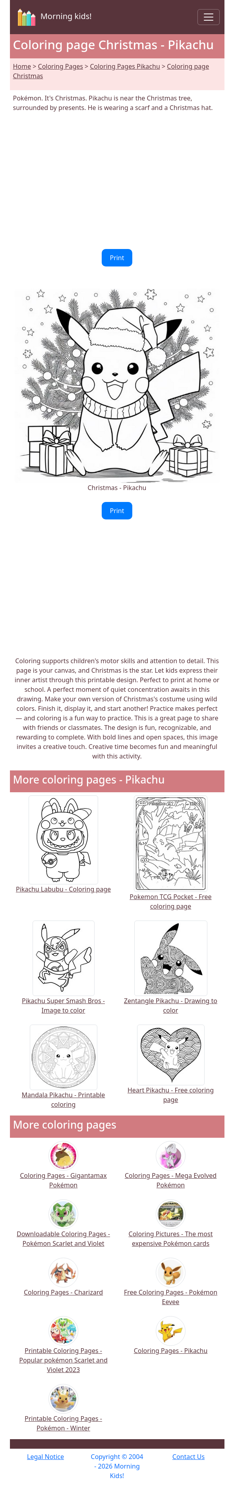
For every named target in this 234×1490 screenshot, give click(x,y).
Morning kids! (53, 17)
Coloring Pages (60, 66)
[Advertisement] (117, 180)
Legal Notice (45, 1456)
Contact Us (188, 1456)
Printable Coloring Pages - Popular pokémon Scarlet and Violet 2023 (63, 1350)
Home (22, 66)
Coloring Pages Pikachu (125, 66)
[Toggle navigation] (208, 17)
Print (117, 257)
